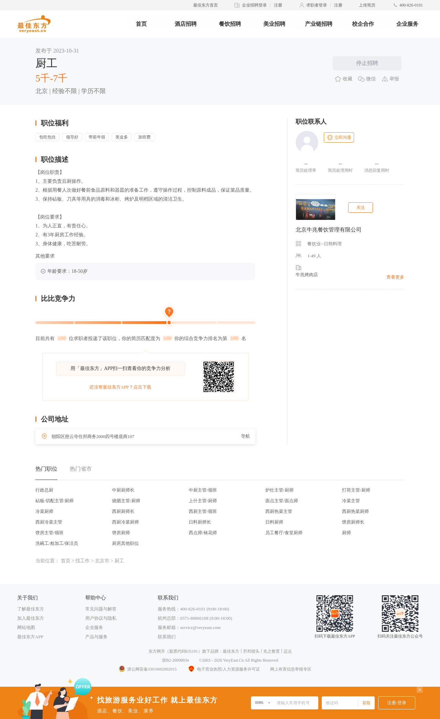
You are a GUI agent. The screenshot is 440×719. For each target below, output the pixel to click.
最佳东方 (231, 651)
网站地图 (26, 627)
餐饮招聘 (230, 24)
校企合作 (363, 24)
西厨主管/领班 (203, 511)
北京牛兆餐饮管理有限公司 (329, 230)
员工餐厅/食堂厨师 (283, 532)
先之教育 (271, 651)
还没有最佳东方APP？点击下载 (120, 387)
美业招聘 (274, 24)
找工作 (82, 560)
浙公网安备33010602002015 (147, 669)
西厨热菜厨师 (355, 511)
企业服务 (407, 24)
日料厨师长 (200, 522)
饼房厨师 (121, 532)
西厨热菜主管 (278, 511)
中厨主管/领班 (203, 490)
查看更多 (395, 277)
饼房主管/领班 (49, 532)
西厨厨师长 (123, 511)
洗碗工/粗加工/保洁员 (56, 543)
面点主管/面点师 (281, 500)
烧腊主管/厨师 (126, 500)
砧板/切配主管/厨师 (54, 500)
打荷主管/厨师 (356, 490)
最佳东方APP (30, 636)
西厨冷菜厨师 (125, 522)
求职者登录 (316, 5)
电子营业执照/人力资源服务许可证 (223, 669)
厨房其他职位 (125, 543)
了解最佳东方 (30, 608)
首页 (141, 24)
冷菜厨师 (44, 511)
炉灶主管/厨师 (279, 490)
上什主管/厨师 (203, 500)
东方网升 (156, 651)
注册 (278, 5)
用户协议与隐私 (101, 618)
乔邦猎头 (251, 651)
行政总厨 (44, 490)
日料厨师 (274, 522)
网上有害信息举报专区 (290, 669)
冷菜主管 (351, 500)
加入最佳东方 (30, 618)
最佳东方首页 (205, 5)
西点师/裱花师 (203, 532)
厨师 (346, 532)
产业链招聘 (318, 24)
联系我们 (167, 636)
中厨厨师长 (123, 490)
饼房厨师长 (353, 522)
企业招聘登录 (254, 5)
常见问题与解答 (101, 608)
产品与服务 (96, 636)
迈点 (288, 651)
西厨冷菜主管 (48, 522)
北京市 (102, 560)
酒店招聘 (186, 24)
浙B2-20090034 (175, 660)
